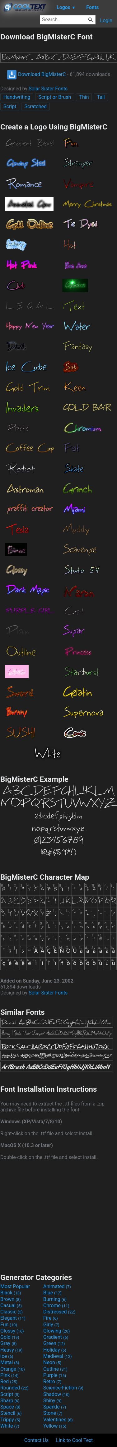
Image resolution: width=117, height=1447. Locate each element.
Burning (55, 1299)
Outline (55, 1369)
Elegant (13, 1318)
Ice (6, 1356)
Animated (57, 1286)
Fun (8, 1325)
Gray (8, 1343)
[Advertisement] (58, 1216)
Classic (11, 1312)
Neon (52, 1362)
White (9, 1426)
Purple (54, 1375)
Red (8, 1381)
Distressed (59, 1312)
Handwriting (16, 97)
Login (106, 20)
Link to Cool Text (74, 1440)
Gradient (55, 1337)
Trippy (10, 1420)
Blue (52, 1293)
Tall (101, 97)
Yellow (54, 1426)
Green (54, 1343)
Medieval (57, 1356)
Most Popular (15, 1286)
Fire (50, 1318)
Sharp (10, 1401)
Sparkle (54, 1407)
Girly (51, 1325)
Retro (52, 1381)
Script (9, 106)
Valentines (58, 1420)
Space (10, 1407)
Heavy (11, 1350)
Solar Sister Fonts (48, 89)
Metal (9, 1362)
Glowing (56, 1331)
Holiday (54, 1350)
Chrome (56, 1305)
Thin (84, 97)
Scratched (35, 106)
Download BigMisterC (36, 74)
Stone (52, 1413)
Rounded (14, 1388)
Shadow (56, 1394)
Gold (9, 1337)
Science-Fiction (63, 1388)
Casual (11, 1305)
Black (10, 1293)
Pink (9, 1375)
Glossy (12, 1331)
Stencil (10, 1413)
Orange (12, 1369)
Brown (10, 1299)
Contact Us (36, 1440)
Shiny (52, 1401)
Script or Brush (54, 97)
